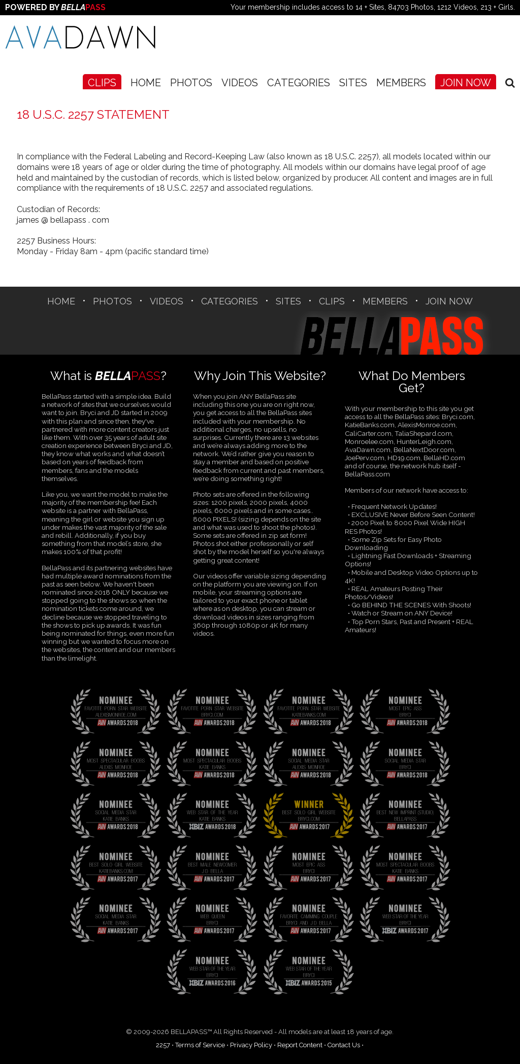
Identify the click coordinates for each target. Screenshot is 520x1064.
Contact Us (344, 1045)
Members (401, 83)
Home (146, 83)
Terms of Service (200, 1045)
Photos (191, 83)
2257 (163, 1045)
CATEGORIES (298, 83)
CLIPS (102, 83)
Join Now (465, 83)
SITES (353, 83)
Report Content (299, 1045)
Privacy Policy (251, 1045)
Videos (239, 83)
